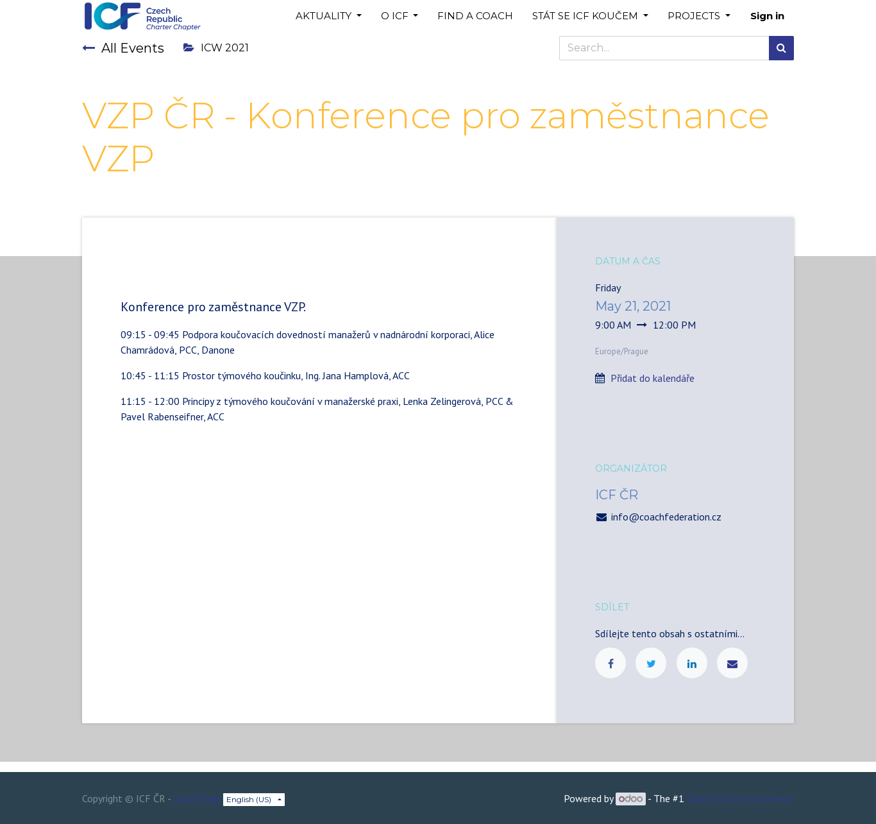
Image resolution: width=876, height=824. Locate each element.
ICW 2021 (216, 48)
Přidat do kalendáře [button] (653, 378)
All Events (123, 48)
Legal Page (197, 798)
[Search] (781, 48)
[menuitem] (475, 16)
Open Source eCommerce (740, 798)
